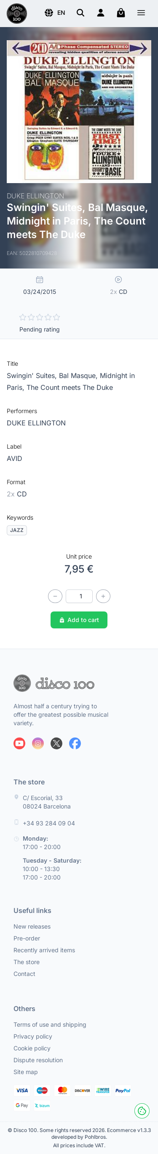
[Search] (80, 12)
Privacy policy (32, 1036)
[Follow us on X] (56, 743)
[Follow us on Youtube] (19, 743)
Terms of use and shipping (49, 1024)
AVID (14, 458)
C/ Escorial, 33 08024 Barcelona (47, 802)
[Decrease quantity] (55, 596)
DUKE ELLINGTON (36, 423)
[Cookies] (142, 1110)
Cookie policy (32, 1048)
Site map (25, 1071)
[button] (54, 12)
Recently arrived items (44, 950)
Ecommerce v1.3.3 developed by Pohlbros (101, 1133)
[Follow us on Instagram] (38, 743)
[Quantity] (79, 596)
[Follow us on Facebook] (75, 743)
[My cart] (121, 12)
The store (26, 961)
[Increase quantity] (103, 596)
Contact (24, 973)
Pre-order (26, 938)
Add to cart (79, 619)
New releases (32, 926)
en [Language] (54, 13)
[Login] (101, 12)
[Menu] (141, 13)
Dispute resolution (38, 1060)
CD (17, 494)
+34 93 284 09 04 (49, 823)
